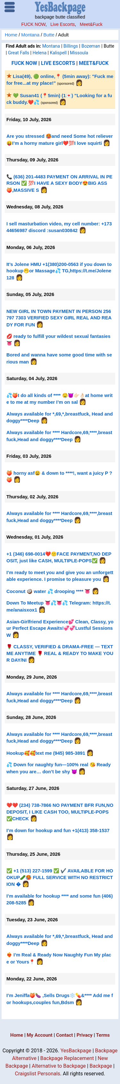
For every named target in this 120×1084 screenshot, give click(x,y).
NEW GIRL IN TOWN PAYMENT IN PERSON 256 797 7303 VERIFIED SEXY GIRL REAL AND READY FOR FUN (59, 318)
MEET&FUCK (94, 63)
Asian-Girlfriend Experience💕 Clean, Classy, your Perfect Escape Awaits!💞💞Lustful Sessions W (60, 628)
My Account (39, 1035)
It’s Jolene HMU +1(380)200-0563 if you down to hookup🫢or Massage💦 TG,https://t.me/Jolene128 (59, 271)
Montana (30, 34)
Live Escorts (63, 24)
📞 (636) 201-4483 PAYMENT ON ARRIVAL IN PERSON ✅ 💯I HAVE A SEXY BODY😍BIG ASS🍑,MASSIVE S (59, 183)
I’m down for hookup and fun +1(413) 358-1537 (57, 830)
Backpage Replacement (67, 1058)
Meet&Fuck (91, 24)
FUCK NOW (33, 24)
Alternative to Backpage (59, 1066)
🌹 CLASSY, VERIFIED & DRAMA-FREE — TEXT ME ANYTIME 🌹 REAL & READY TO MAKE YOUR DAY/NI (59, 653)
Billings (70, 46)
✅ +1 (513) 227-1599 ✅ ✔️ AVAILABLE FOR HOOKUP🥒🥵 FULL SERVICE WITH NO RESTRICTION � (59, 877)
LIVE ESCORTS (58, 63)
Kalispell (58, 52)
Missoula (79, 52)
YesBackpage (75, 1051)
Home (11, 34)
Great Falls (18, 52)
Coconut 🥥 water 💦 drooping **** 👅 (48, 591)
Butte (49, 34)
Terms (103, 1035)
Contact (64, 1035)
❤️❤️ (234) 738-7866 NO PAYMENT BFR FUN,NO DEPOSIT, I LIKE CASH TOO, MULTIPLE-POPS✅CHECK (59, 812)
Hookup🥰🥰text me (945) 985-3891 (45, 753)
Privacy (84, 1035)
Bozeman (90, 46)
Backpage (101, 1066)
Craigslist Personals (37, 1074)
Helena (40, 52)
